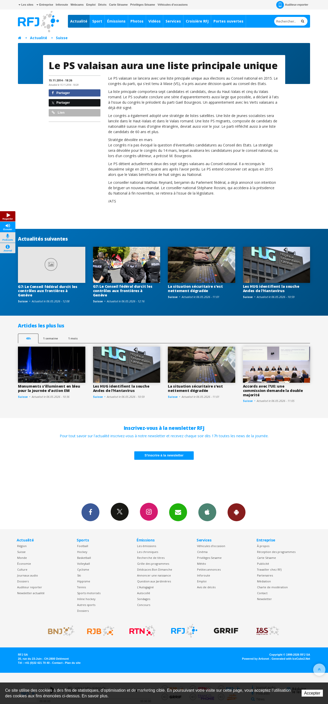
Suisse (62, 37)
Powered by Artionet (255, 658)
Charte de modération (272, 587)
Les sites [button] (25, 4)
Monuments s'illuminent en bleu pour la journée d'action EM (49, 388)
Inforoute (62, 4)
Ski (79, 575)
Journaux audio (27, 575)
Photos (137, 21)
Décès (102, 4)
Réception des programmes (276, 551)
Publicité (263, 563)
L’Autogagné (145, 587)
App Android (236, 512)
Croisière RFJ (197, 21)
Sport (97, 21)
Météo (201, 563)
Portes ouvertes (228, 21)
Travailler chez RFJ (269, 569)
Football (82, 546)
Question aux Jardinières (154, 581)
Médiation (264, 581)
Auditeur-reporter (292, 5)
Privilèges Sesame (209, 557)
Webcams (77, 4)
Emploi (91, 4)
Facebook (90, 512)
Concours (143, 604)
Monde (22, 557)
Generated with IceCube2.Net (291, 658)
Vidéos (154, 21)
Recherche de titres (151, 557)
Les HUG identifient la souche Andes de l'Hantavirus (271, 288)
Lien (58, 112)
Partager (61, 93)
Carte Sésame (118, 4)
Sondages (143, 599)
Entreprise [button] (44, 4)
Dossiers (23, 581)
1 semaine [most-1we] (50, 338)
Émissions (116, 21)
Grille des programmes (153, 563)
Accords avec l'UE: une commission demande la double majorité (273, 390)
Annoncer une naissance (154, 575)
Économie (24, 563)
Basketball (84, 557)
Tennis (81, 587)
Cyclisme (83, 569)
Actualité (78, 21)
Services (173, 21)
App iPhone (207, 512)
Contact (262, 593)
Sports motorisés (88, 593)
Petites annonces (209, 569)
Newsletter (264, 599)
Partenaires (265, 575)
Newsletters (178, 512)
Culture (22, 569)
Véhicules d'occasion (211, 546)
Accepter (312, 693)
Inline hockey (86, 599)
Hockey (82, 551)
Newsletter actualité (31, 593)
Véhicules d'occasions (173, 4)
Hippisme (83, 581)
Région (22, 546)
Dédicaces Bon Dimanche (154, 569)
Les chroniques (147, 551)
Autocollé (143, 593)
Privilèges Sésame (142, 4)
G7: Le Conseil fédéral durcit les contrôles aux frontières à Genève (47, 291)
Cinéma (202, 551)
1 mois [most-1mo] (73, 338)
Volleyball (83, 563)
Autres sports (86, 604)
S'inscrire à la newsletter (164, 455)
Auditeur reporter (29, 587)
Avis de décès (206, 587)
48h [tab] (28, 338)
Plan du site (72, 662)
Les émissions (146, 546)
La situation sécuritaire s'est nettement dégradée (195, 288)
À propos (263, 546)
